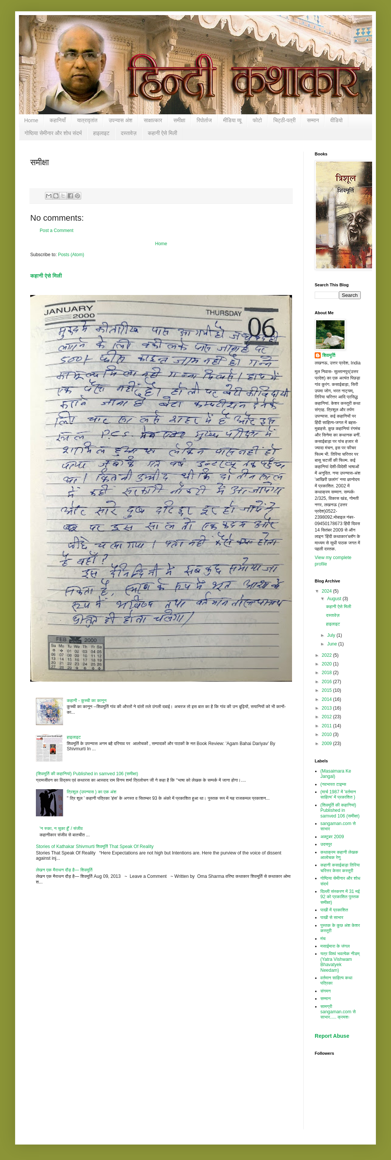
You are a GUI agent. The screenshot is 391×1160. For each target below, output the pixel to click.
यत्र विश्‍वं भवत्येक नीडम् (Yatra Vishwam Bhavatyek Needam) (340, 962)
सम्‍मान (313, 120)
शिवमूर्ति (328, 355)
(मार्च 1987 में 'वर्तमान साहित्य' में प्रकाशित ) (338, 794)
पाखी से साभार (331, 917)
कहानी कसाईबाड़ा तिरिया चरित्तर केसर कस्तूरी (340, 867)
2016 (327, 681)
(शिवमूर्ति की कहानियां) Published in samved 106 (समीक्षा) (87, 773)
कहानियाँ (57, 120)
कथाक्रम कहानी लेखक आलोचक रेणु (339, 855)
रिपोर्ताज (204, 120)
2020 (327, 664)
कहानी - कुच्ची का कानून (87, 700)
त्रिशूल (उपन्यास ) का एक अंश (91, 791)
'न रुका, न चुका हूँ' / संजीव (61, 828)
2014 (327, 699)
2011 (327, 725)
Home (31, 120)
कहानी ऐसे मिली (162, 133)
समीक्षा (179, 120)
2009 (327, 743)
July (332, 635)
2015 (327, 690)
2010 (327, 734)
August (335, 598)
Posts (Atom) (71, 254)
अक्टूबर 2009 (332, 836)
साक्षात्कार (153, 120)
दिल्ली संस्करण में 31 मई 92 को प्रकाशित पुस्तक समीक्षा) (340, 897)
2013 (327, 708)
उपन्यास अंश (121, 120)
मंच (323, 938)
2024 (327, 591)
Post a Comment (56, 230)
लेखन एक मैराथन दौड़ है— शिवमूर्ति (64, 870)
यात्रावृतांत (87, 120)
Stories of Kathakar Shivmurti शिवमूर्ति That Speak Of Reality (95, 846)
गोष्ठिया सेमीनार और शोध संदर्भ (53, 133)
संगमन (325, 991)
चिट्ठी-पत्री (284, 120)
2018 (327, 672)
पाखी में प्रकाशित (334, 910)
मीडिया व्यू (232, 120)
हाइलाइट (101, 133)
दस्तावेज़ (129, 133)
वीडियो (336, 120)
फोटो (257, 120)
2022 (327, 655)
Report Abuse (332, 1036)
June (332, 644)
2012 (327, 716)
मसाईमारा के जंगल (335, 946)
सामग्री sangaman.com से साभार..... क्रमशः (337, 1012)
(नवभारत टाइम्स (333, 784)
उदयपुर (326, 844)
